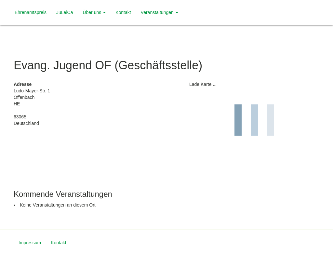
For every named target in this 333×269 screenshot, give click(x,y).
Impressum (30, 242)
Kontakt (123, 12)
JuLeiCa (64, 12)
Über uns (94, 12)
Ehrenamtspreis (31, 12)
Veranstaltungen (159, 12)
